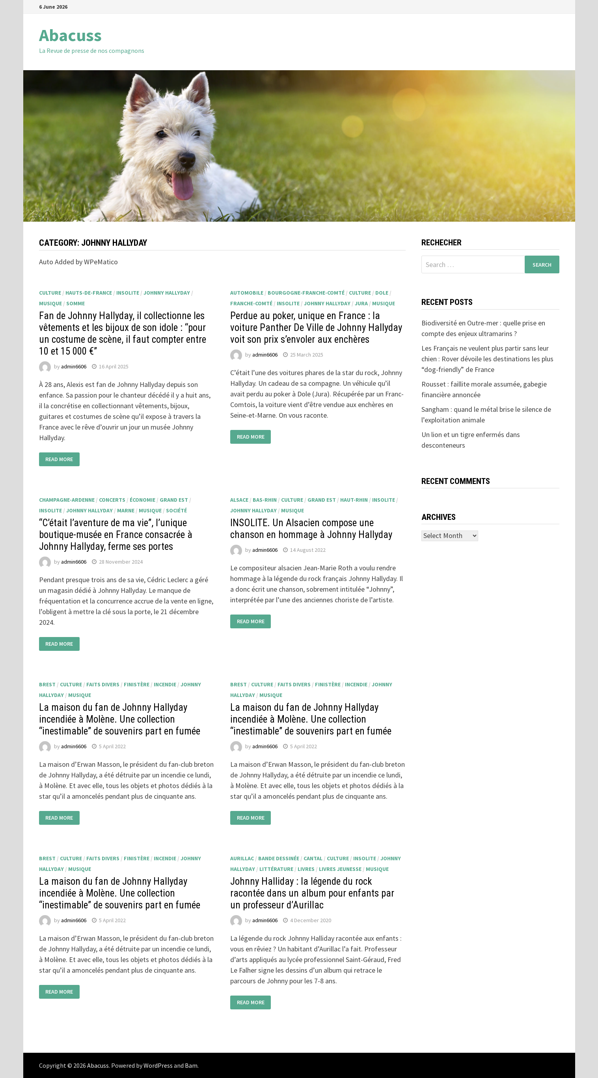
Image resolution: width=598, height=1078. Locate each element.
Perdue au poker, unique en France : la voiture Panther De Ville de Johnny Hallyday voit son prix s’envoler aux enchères (316, 327)
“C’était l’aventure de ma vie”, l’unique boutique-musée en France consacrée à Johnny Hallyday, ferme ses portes (115, 534)
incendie (165, 684)
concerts (112, 499)
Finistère (136, 684)
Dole (381, 292)
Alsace (239, 499)
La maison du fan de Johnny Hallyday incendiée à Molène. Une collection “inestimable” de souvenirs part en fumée (119, 719)
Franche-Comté (251, 303)
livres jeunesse (340, 868)
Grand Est (174, 499)
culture (50, 292)
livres (306, 868)
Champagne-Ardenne (67, 499)
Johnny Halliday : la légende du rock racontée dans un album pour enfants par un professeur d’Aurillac (312, 893)
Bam (191, 1065)
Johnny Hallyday (166, 292)
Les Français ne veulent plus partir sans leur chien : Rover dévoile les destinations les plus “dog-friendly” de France (487, 359)
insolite (127, 292)
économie (142, 499)
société (176, 510)
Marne (125, 510)
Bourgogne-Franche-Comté (306, 292)
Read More (59, 459)
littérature (276, 868)
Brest (47, 684)
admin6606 (73, 366)
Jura (361, 303)
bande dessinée (278, 858)
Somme (75, 303)
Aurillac (242, 858)
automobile (246, 292)
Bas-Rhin (265, 499)
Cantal (313, 858)
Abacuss (70, 35)
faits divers (102, 684)
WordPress (158, 1065)
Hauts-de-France (88, 292)
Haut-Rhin (354, 499)
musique (50, 303)
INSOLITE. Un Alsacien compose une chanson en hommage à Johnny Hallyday (311, 528)
